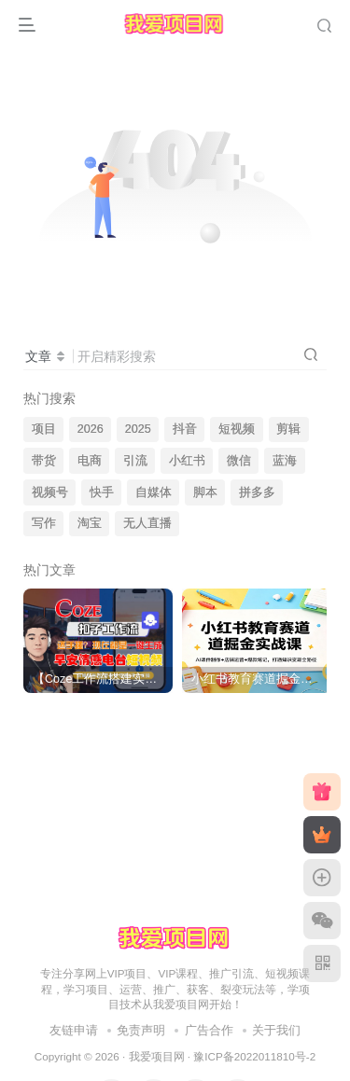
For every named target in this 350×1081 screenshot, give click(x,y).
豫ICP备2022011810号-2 (254, 1056)
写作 (44, 523)
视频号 (50, 492)
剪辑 (288, 429)
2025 (138, 429)
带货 (44, 460)
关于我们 (276, 1030)
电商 (89, 460)
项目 (44, 429)
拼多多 (257, 492)
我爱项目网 (157, 1056)
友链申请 (73, 1030)
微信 (239, 460)
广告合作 (209, 1030)
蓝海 (285, 460)
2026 (90, 429)
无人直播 (147, 523)
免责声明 (141, 1030)
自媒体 (153, 492)
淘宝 (89, 523)
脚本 (205, 492)
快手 (102, 492)
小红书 (187, 460)
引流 (135, 460)
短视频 (236, 429)
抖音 (185, 429)
